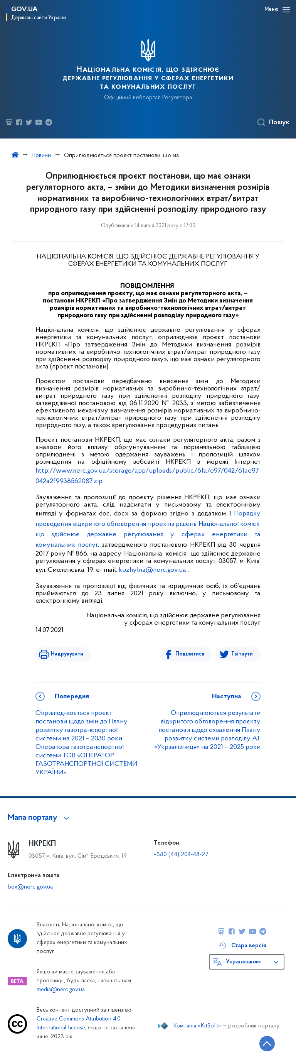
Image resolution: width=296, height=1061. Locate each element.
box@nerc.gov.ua (30, 887)
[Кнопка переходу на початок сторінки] (267, 1043)
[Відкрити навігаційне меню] (286, 10)
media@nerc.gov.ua (61, 990)
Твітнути (242, 654)
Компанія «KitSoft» (197, 1026)
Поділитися (189, 654)
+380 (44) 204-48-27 (181, 855)
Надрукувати (67, 654)
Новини (41, 155)
